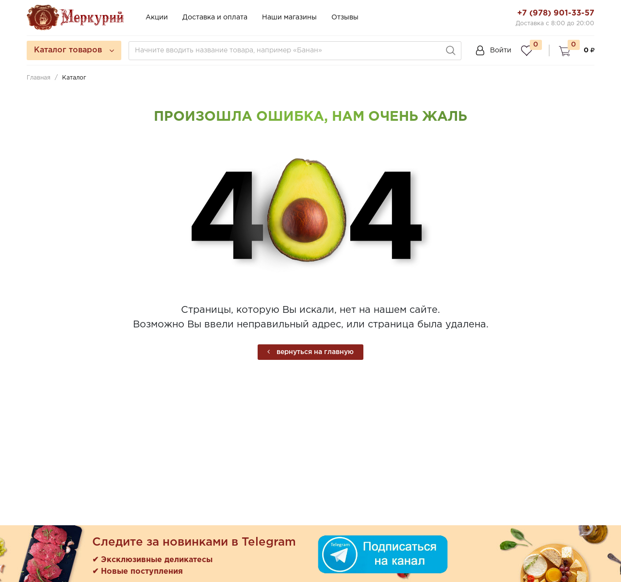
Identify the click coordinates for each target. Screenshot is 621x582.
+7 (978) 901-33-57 (555, 13)
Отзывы (345, 17)
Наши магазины (289, 17)
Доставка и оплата (214, 17)
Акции (157, 17)
